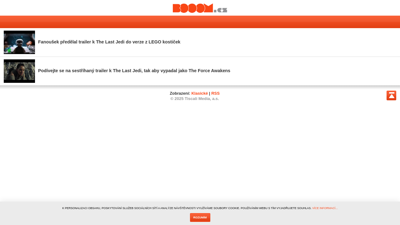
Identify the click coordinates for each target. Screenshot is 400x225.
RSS (215, 93)
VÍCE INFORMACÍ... (325, 208)
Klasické (199, 93)
